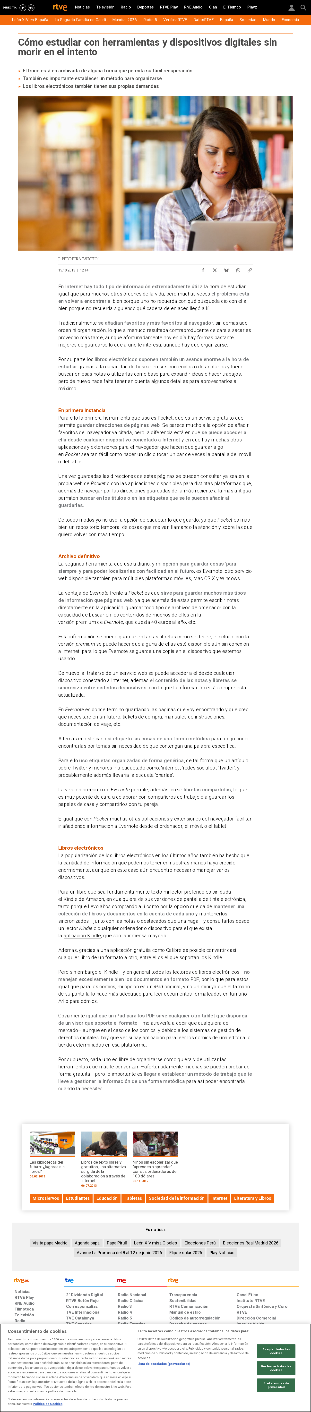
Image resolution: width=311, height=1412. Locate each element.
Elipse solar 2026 (185, 1252)
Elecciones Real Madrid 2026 (250, 1242)
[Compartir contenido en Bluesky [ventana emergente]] (226, 269)
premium (86, 622)
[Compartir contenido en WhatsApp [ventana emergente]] (238, 269)
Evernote (213, 571)
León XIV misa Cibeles (155, 1242)
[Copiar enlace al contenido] (250, 269)
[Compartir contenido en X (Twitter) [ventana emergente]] (215, 269)
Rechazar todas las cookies (276, 1368)
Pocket (165, 418)
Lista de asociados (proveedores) (164, 1364)
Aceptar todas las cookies (276, 1351)
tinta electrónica (227, 899)
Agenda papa (87, 1242)
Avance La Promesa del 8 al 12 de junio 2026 (119, 1252)
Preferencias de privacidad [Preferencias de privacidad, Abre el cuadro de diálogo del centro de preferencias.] (276, 1385)
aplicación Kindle (82, 936)
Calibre (173, 950)
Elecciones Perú (200, 1242)
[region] (155, 1368)
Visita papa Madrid (50, 1242)
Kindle (71, 899)
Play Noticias (221, 1252)
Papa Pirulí (117, 1242)
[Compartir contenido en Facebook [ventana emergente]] (203, 269)
